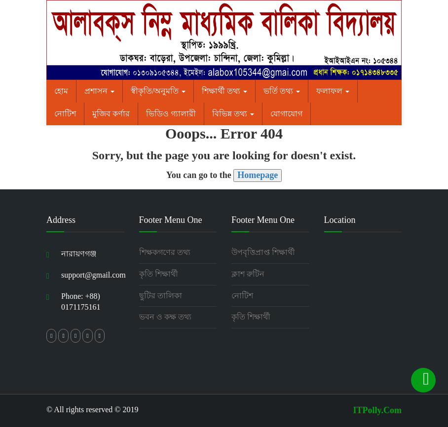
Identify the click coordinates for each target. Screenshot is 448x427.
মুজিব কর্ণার (111, 113)
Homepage (257, 175)
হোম (61, 91)
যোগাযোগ (286, 113)
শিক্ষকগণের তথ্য (164, 252)
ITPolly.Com (377, 410)
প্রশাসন (99, 91)
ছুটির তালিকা (160, 295)
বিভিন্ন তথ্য (233, 113)
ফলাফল (332, 91)
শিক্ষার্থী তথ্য (224, 91)
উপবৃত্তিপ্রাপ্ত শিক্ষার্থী (263, 252)
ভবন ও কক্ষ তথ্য (165, 317)
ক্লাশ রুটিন (247, 274)
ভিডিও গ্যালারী (171, 113)
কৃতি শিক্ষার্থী (158, 274)
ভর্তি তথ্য (281, 91)
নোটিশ (65, 113)
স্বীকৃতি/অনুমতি (158, 91)
